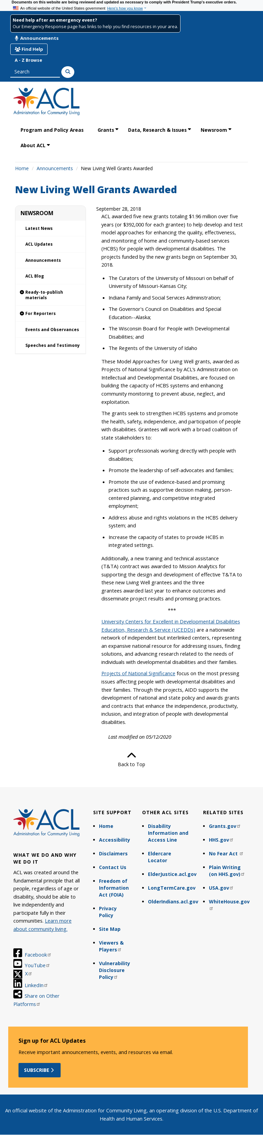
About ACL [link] (33, 145)
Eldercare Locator (159, 857)
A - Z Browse (28, 60)
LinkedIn (36, 985)
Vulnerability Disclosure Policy (114, 970)
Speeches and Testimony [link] (52, 345)
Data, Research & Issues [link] (157, 130)
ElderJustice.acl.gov (172, 874)
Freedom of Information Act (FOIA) (114, 888)
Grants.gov (225, 826)
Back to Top (131, 759)
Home (22, 168)
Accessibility (114, 839)
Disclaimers (113, 853)
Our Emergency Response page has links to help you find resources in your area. (95, 27)
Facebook (38, 954)
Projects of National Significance (138, 673)
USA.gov (221, 888)
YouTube (37, 965)
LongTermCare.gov (172, 888)
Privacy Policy (108, 911)
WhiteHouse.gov (229, 904)
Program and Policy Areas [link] (52, 130)
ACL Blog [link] (34, 276)
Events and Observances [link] (52, 329)
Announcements (37, 38)
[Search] (67, 72)
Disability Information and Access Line (168, 833)
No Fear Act (226, 853)
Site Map (110, 929)
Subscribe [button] (39, 1070)
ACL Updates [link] (39, 244)
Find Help (29, 49)
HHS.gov (221, 839)
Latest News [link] (39, 228)
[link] (50, 295)
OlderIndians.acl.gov (172, 901)
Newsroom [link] (214, 130)
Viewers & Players (111, 946)
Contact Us (112, 867)
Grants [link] (106, 130)
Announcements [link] (43, 260)
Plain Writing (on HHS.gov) (227, 870)
